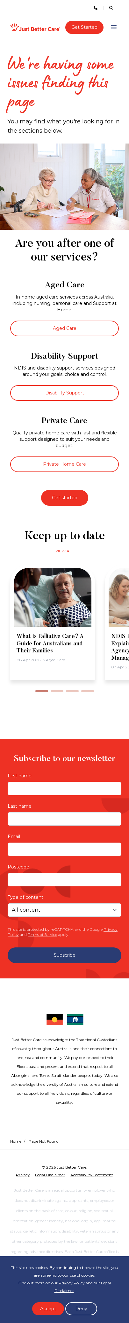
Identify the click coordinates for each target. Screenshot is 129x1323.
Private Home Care (64, 464)
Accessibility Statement (91, 1174)
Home (15, 1141)
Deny (81, 1308)
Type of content (25, 897)
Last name (20, 806)
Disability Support (64, 393)
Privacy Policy (72, 1282)
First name (20, 776)
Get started (64, 498)
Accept (48, 1308)
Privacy (23, 1174)
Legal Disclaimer (50, 1174)
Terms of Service (42, 934)
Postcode (18, 867)
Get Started (84, 27)
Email (14, 836)
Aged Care (64, 328)
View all (64, 551)
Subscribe (64, 955)
